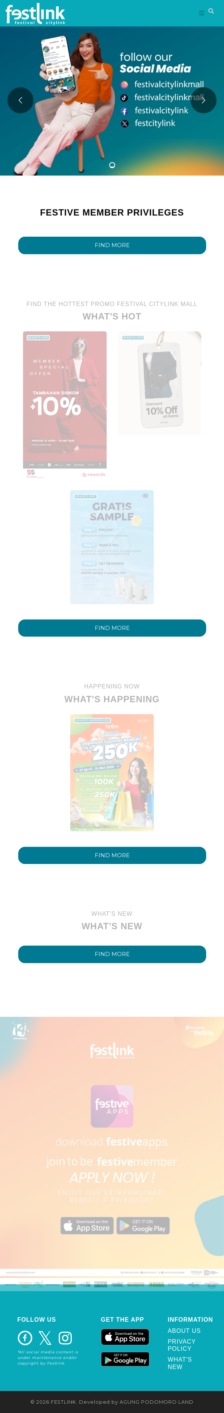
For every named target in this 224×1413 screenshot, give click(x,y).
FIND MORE (112, 245)
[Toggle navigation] (202, 13)
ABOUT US (184, 1331)
